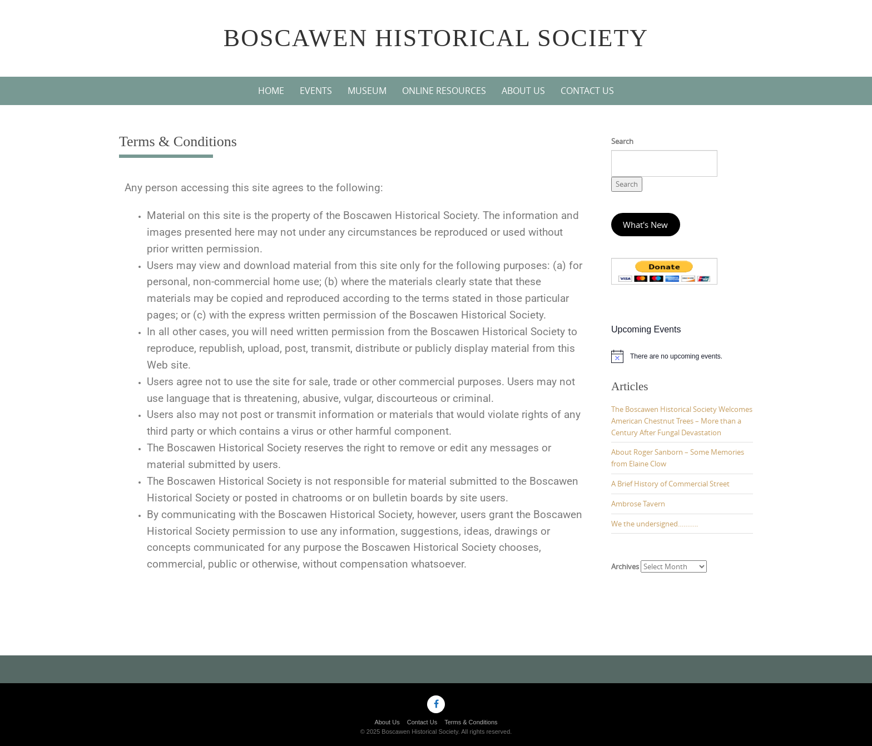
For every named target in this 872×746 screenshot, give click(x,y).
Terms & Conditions (470, 722)
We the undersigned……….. (654, 524)
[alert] (682, 356)
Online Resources (444, 90)
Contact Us (587, 90)
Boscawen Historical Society (436, 38)
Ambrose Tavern (638, 504)
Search (622, 141)
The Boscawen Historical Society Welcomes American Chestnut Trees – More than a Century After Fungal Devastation (681, 420)
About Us (523, 90)
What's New (645, 225)
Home (271, 90)
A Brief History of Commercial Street (670, 484)
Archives (625, 566)
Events (316, 90)
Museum (367, 90)
